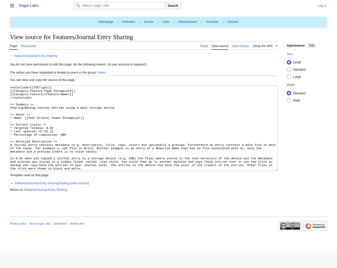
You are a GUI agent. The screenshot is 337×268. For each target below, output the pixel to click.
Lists (166, 21)
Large (297, 77)
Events (149, 21)
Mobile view (77, 240)
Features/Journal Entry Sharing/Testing (42, 200)
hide (311, 45)
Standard (299, 70)
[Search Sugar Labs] (119, 5)
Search (173, 5)
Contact (233, 21)
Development (188, 21)
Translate (212, 21)
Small (297, 62)
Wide (296, 100)
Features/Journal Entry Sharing (35, 56)
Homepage (106, 21)
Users (101, 72)
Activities (129, 21)
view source (79, 200)
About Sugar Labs (39, 240)
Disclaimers (60, 240)
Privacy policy (18, 240)
